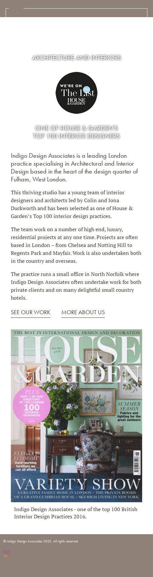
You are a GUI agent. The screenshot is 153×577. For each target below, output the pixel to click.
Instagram (6, 553)
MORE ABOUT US (83, 312)
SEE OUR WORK (30, 312)
